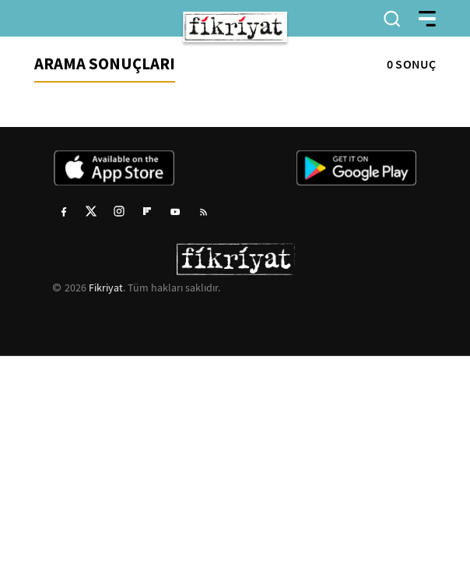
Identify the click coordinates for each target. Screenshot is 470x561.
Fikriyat (106, 287)
